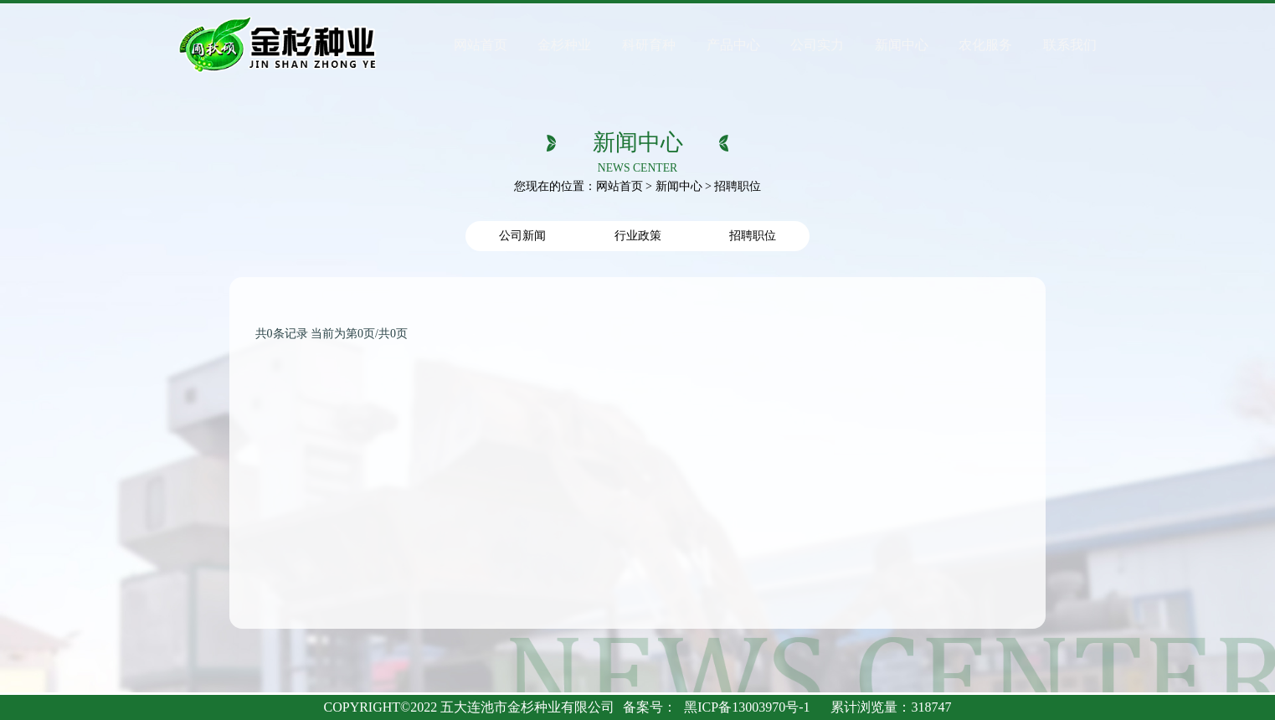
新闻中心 (678, 186)
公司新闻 (522, 235)
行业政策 (637, 235)
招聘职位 (752, 235)
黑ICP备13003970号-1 (747, 707)
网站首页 (619, 186)
